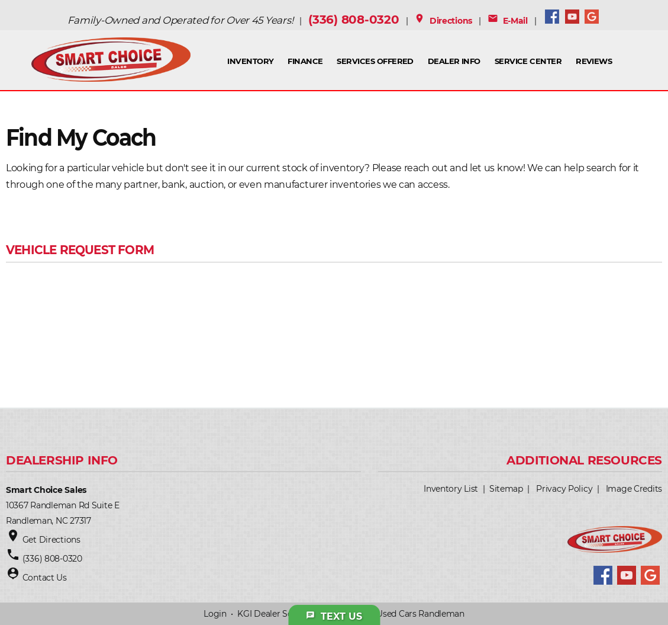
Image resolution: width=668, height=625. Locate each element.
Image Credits (634, 488)
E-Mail (508, 20)
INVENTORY (250, 61)
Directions (443, 20)
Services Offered (375, 61)
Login (215, 613)
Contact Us (44, 577)
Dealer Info (454, 61)
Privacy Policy (564, 488)
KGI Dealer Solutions (278, 613)
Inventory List (451, 488)
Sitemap (506, 488)
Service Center (528, 61)
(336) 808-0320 (353, 19)
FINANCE (305, 61)
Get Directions (51, 539)
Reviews (594, 61)
